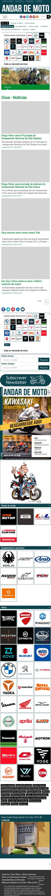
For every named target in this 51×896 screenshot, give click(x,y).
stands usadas (34, 26)
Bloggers (5, 804)
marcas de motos (7, 26)
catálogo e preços (16, 23)
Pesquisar (44, 360)
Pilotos (14, 804)
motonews (44, 26)
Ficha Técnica (16, 874)
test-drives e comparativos (10, 29)
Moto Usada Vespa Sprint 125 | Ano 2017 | (25, 835)
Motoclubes (35, 801)
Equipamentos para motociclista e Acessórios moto (24, 788)
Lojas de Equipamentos (37, 794)
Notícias (7, 87)
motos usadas (29, 23)
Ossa (7, 345)
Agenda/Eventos (23, 785)
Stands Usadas (34, 791)
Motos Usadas (7, 785)
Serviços (23, 804)
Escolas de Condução (18, 801)
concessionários (21, 26)
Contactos (6, 874)
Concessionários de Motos (13, 791)
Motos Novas (39, 785)
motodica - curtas (28, 29)
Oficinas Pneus (18, 794)
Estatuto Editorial (29, 874)
